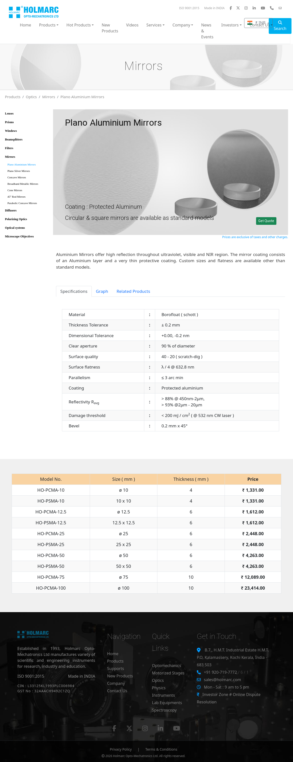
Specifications (73, 291)
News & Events (207, 31)
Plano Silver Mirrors (18, 170)
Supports (115, 668)
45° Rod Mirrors (16, 196)
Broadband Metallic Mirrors (22, 183)
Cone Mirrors (14, 190)
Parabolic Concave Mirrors (22, 203)
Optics (31, 96)
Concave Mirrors (16, 177)
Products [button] (47, 25)
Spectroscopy (164, 710)
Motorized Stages (168, 673)
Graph (102, 291)
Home (25, 25)
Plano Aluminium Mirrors (82, 96)
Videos (132, 25)
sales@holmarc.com (222, 679)
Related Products (133, 291)
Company (116, 683)
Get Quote (266, 221)
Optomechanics (166, 665)
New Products (110, 28)
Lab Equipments (167, 702)
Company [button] (181, 25)
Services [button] (154, 25)
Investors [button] (230, 25)
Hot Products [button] (78, 25)
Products (12, 96)
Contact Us (117, 690)
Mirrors (48, 96)
